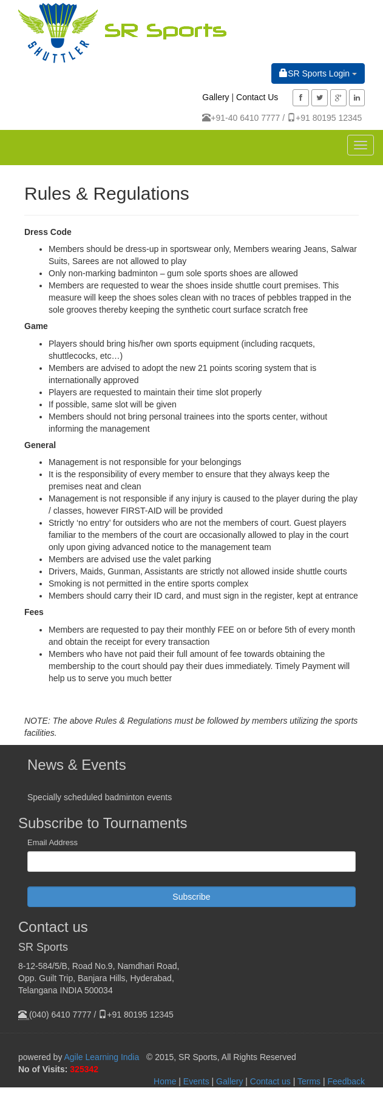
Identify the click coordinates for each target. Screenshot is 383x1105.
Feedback (346, 1081)
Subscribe (191, 897)
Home (165, 1081)
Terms (308, 1081)
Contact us (270, 1081)
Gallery (215, 97)
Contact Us (257, 97)
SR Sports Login (318, 73)
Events (196, 1081)
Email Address (52, 842)
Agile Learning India (102, 1057)
